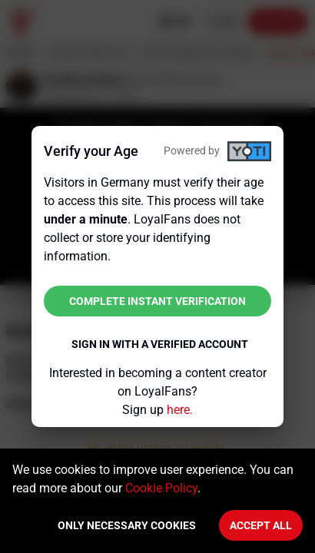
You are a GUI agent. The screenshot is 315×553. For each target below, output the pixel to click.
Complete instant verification (157, 301)
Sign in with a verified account (159, 344)
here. (180, 409)
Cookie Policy (161, 488)
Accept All (261, 525)
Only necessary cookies (127, 525)
